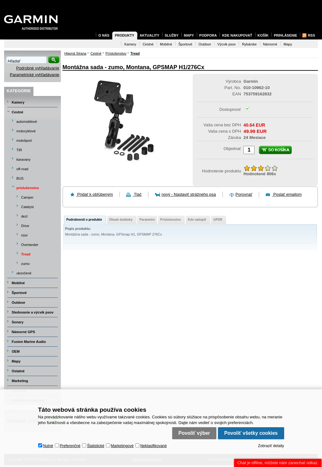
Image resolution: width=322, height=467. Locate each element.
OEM (16, 351)
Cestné (17, 112)
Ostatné (18, 371)
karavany (23, 159)
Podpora (208, 35)
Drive (25, 226)
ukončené (24, 273)
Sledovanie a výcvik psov (33, 312)
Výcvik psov (226, 44)
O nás (103, 35)
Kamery (18, 102)
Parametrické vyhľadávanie (34, 74)
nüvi (24, 235)
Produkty (124, 35)
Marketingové (122, 446)
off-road (22, 169)
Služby (172, 35)
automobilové (26, 121)
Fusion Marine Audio (29, 342)
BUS (20, 178)
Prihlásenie (285, 35)
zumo (25, 264)
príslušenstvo (27, 188)
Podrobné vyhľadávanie (37, 68)
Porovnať (244, 194)
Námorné (270, 44)
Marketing (20, 381)
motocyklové (26, 131)
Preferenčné (70, 446)
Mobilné (18, 283)
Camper (27, 197)
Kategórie (19, 90)
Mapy (16, 361)
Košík (263, 35)
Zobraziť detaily (271, 446)
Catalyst (27, 207)
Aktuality (149, 35)
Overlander (29, 245)
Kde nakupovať (237, 35)
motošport (24, 140)
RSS (311, 35)
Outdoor (18, 302)
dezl (24, 216)
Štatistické (95, 446)
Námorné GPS (23, 332)
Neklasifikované (153, 446)
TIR (19, 150)
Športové (19, 293)
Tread (25, 254)
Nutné (48, 446)
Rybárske (249, 44)
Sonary (17, 322)
